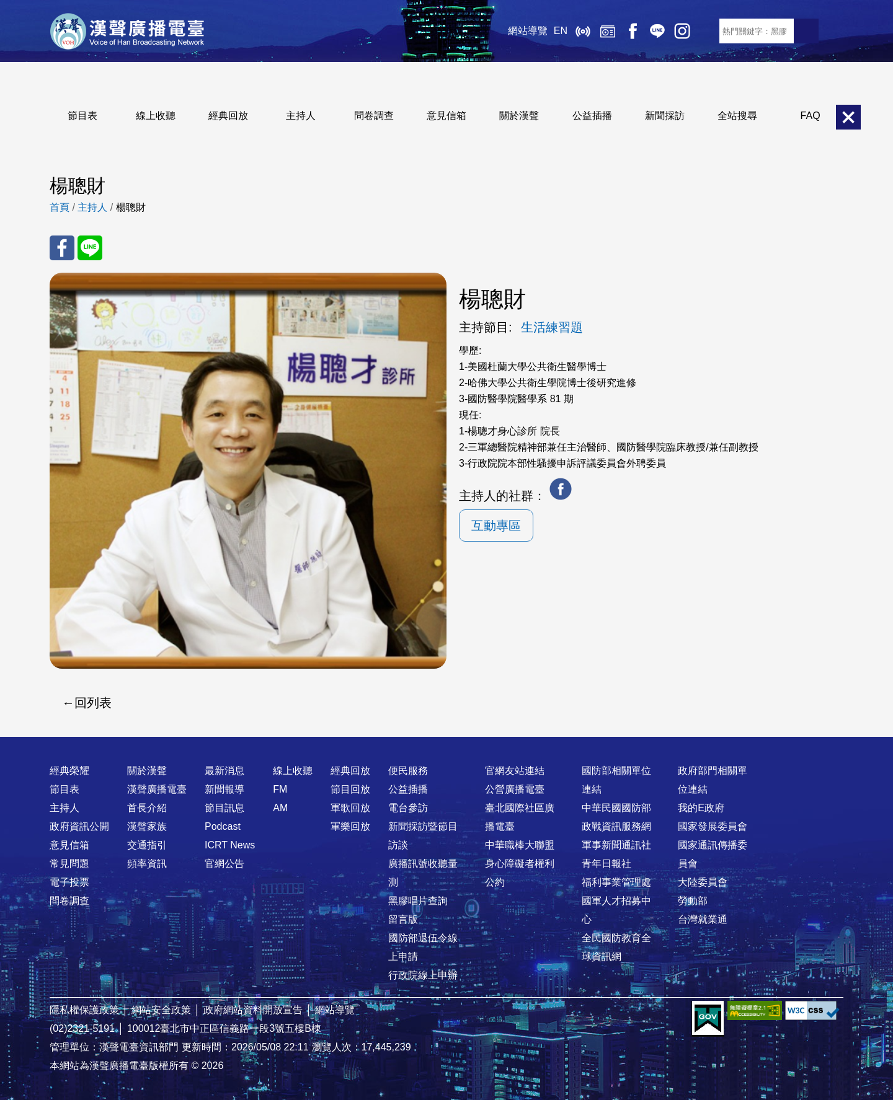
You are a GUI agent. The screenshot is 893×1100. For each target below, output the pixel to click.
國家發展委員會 (712, 826)
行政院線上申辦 (423, 975)
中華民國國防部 (616, 808)
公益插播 (592, 115)
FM (280, 789)
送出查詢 (806, 31)
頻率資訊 (147, 863)
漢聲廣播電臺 (127, 31)
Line (657, 31)
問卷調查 (374, 115)
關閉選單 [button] (848, 117)
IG (682, 31)
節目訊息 (224, 808)
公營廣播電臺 (514, 789)
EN (560, 30)
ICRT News (230, 845)
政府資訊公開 (79, 826)
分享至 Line (90, 247)
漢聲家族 (147, 826)
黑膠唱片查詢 (418, 900)
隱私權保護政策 (84, 1010)
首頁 (59, 207)
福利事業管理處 (616, 882)
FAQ (810, 115)
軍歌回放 (350, 808)
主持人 (301, 115)
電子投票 (69, 882)
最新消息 (224, 770)
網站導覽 (528, 30)
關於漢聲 (519, 115)
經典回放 (607, 31)
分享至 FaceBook (62, 247)
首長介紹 (147, 808)
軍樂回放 (350, 826)
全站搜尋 (737, 115)
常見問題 (69, 863)
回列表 (93, 703)
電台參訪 (408, 808)
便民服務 (408, 770)
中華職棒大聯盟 (519, 845)
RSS (707, 31)
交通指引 (147, 845)
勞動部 (693, 900)
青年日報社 (606, 863)
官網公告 (224, 863)
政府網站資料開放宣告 (253, 1010)
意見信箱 (446, 115)
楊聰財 (131, 207)
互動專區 (496, 525)
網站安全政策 (161, 1010)
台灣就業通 (702, 919)
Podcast (223, 826)
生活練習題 (552, 327)
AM (280, 808)
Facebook (632, 31)
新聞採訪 (665, 115)
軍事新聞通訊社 (616, 845)
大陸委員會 (702, 882)
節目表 (82, 115)
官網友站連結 (514, 770)
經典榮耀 (69, 770)
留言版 (403, 919)
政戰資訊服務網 (616, 826)
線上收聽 (583, 31)
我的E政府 (701, 808)
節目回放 (350, 789)
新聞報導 (224, 789)
